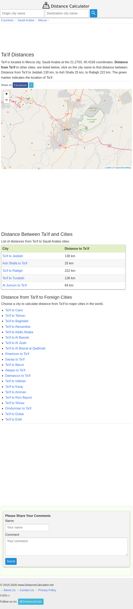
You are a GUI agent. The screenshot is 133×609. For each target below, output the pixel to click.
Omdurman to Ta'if (18, 408)
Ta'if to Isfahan (15, 381)
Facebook (20, 85)
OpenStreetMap (123, 167)
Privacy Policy (47, 590)
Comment (12, 534)
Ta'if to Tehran (15, 315)
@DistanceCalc (30, 601)
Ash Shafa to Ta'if (14, 263)
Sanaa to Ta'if (15, 359)
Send (11, 561)
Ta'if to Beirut (14, 365)
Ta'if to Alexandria (17, 326)
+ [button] (6, 94)
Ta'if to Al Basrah (17, 337)
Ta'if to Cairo (14, 310)
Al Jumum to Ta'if (14, 285)
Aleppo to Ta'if (15, 370)
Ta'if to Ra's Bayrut (18, 397)
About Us (9, 590)
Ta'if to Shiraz (15, 403)
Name (9, 520)
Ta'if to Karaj (14, 386)
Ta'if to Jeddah (12, 256)
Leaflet (108, 167)
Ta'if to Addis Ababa (19, 332)
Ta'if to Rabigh (12, 270)
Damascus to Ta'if (17, 375)
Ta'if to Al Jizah (15, 343)
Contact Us (27, 590)
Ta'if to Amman (15, 392)
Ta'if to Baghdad (16, 321)
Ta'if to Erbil (13, 419)
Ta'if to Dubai (14, 414)
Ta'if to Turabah (13, 278)
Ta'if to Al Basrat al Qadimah (25, 348)
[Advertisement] (66, 37)
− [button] (6, 100)
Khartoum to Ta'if (17, 353)
